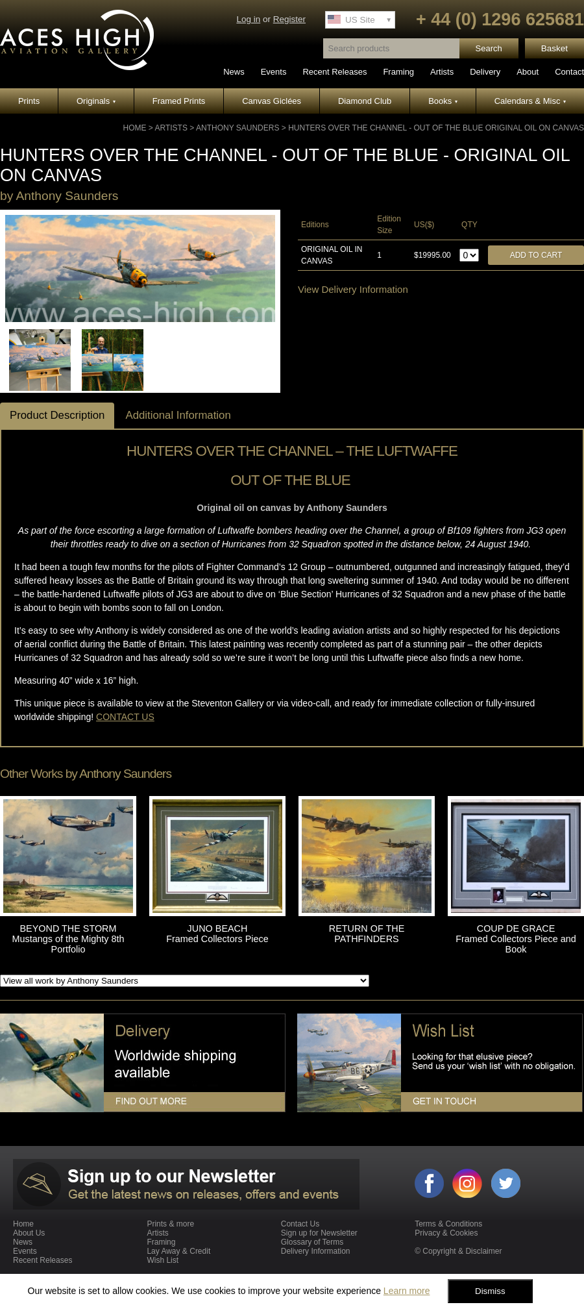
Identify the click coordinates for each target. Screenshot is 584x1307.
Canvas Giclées (271, 101)
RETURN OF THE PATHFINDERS (366, 933)
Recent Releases (334, 72)
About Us (29, 1233)
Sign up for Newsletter (319, 1233)
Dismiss (490, 1291)
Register (289, 19)
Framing (398, 72)
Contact (569, 72)
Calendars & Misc (530, 101)
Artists (442, 72)
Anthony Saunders (237, 127)
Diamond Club (364, 101)
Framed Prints (179, 101)
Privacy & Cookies (446, 1233)
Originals (96, 101)
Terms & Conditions (448, 1223)
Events (274, 72)
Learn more (406, 1291)
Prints (29, 101)
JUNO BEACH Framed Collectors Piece (217, 933)
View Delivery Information (353, 289)
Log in (248, 19)
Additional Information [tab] (177, 415)
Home (134, 127)
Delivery (485, 72)
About (528, 72)
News (234, 72)
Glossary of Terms (312, 1242)
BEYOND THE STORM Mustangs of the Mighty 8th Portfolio (68, 938)
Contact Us (300, 1223)
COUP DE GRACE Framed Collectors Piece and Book (516, 938)
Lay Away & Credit (178, 1251)
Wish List (162, 1260)
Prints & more (170, 1223)
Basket (554, 48)
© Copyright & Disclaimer (458, 1251)
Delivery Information (315, 1251)
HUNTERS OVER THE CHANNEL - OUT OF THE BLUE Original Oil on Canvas (436, 127)
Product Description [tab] (57, 415)
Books (442, 101)
